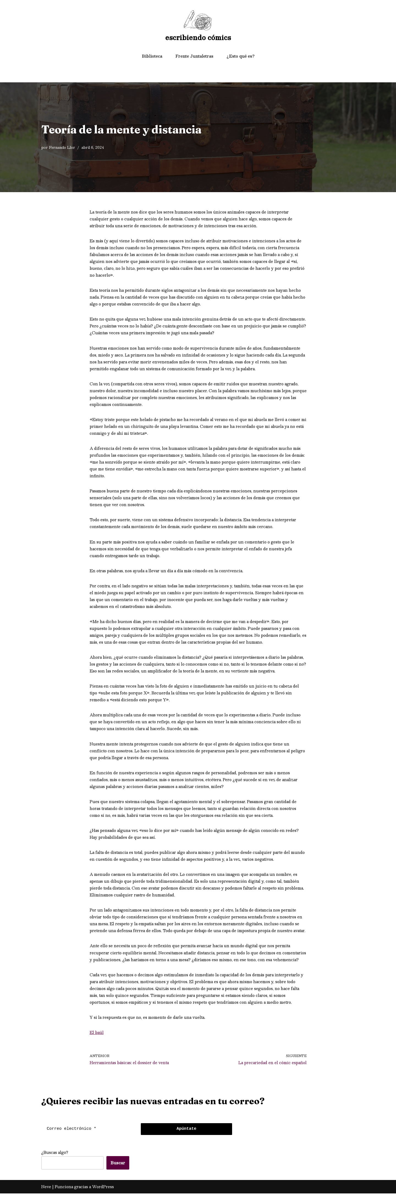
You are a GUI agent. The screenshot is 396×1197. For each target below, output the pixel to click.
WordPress (103, 1190)
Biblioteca (152, 56)
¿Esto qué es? (240, 56)
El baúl (97, 1035)
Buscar (118, 1166)
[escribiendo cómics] (198, 26)
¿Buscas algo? (54, 1156)
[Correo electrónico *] (89, 1133)
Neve (46, 1190)
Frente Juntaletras (194, 56)
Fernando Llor (62, 147)
